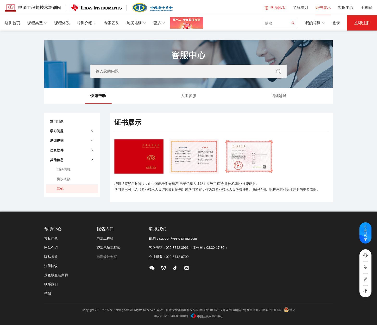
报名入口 (105, 228)
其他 (60, 189)
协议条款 (63, 179)
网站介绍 (51, 248)
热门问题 (56, 121)
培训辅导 (279, 96)
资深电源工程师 (108, 248)
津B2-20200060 (272, 310)
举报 (47, 293)
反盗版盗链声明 (56, 275)
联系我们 (51, 284)
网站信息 (63, 169)
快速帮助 (98, 99)
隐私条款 (51, 257)
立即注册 (362, 23)
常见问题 (51, 238)
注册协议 (51, 266)
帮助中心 (53, 228)
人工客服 (188, 96)
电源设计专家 (107, 257)
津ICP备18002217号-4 (213, 310)
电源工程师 (105, 238)
